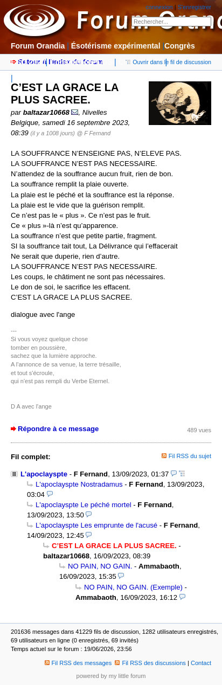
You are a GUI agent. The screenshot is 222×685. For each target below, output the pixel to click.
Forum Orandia (38, 45)
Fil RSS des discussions (150, 663)
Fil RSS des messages (78, 663)
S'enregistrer (194, 7)
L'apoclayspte (43, 474)
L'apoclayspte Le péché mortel (83, 505)
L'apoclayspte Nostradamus (79, 484)
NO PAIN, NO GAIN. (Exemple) (133, 587)
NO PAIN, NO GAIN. (100, 566)
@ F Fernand (94, 133)
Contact (201, 663)
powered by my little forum (111, 676)
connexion (158, 7)
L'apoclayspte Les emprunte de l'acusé (96, 525)
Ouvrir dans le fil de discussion (168, 62)
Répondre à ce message (58, 429)
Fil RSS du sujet (190, 456)
